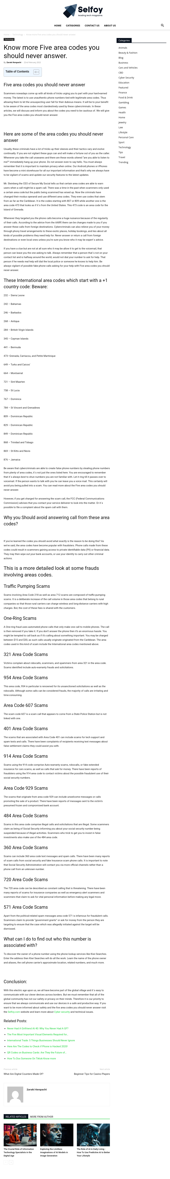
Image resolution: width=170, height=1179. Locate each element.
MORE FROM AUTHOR (41, 1116)
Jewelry (122, 122)
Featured (123, 87)
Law (121, 127)
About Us (110, 25)
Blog (121, 57)
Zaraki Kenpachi (13, 62)
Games (122, 107)
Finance (123, 92)
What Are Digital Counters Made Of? (23, 1073)
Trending (123, 162)
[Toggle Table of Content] (34, 72)
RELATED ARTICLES (16, 1116)
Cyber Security (126, 77)
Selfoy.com (14, 1011)
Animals (123, 47)
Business (123, 62)
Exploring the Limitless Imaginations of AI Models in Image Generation (54, 1152)
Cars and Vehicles (128, 67)
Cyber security (62, 1011)
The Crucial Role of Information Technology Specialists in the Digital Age (19, 1152)
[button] (162, 25)
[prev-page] (6, 1162)
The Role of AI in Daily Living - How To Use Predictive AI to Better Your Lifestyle (93, 1152)
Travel (122, 157)
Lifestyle (123, 132)
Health (122, 112)
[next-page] (11, 1162)
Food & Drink (126, 97)
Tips (121, 152)
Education (124, 82)
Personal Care (126, 137)
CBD (121, 72)
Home (57, 25)
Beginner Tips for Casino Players (92, 1073)
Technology (17, 34)
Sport (121, 142)
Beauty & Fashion (128, 52)
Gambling (124, 102)
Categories (73, 25)
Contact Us (92, 25)
